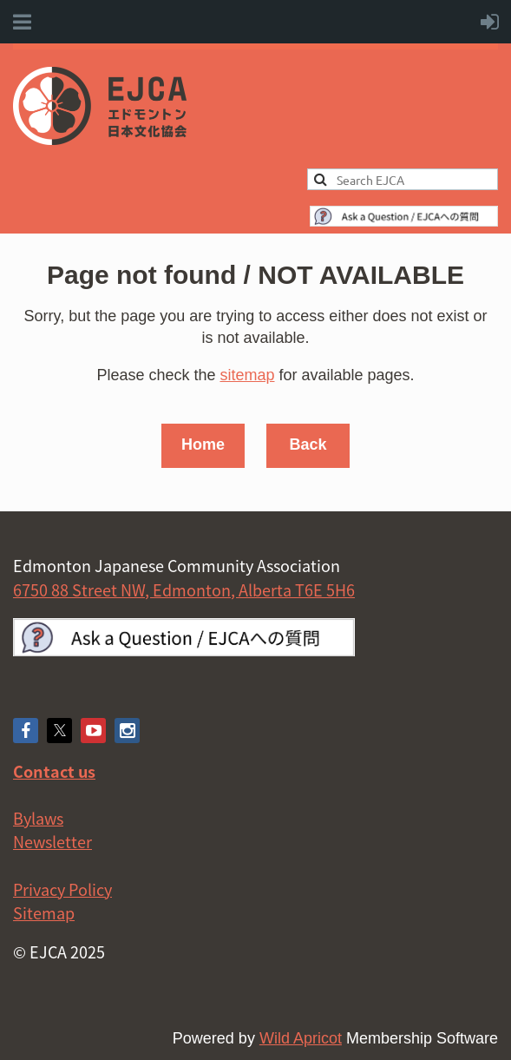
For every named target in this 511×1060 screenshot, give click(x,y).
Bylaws (38, 818)
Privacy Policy (62, 889)
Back (307, 444)
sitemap (246, 375)
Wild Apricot (300, 1038)
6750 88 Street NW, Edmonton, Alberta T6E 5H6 (184, 590)
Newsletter (52, 841)
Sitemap (44, 913)
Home (203, 444)
